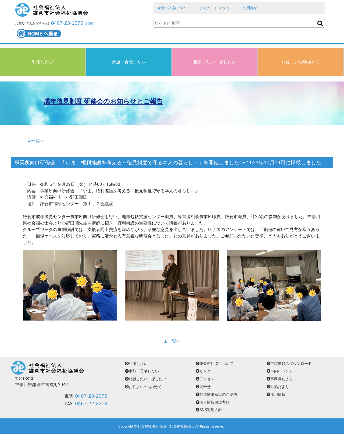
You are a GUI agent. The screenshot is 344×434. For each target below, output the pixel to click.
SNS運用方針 (209, 410)
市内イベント (280, 371)
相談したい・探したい (214, 62)
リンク (204, 8)
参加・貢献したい (129, 62)
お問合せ (250, 8)
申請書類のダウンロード (289, 363)
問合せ (203, 387)
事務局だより (280, 379)
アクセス (226, 8)
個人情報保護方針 (213, 402)
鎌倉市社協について (173, 8)
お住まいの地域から (300, 62)
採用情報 (276, 394)
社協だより (278, 387)
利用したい (42, 62)
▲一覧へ (35, 140)
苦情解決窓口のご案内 (216, 394)
